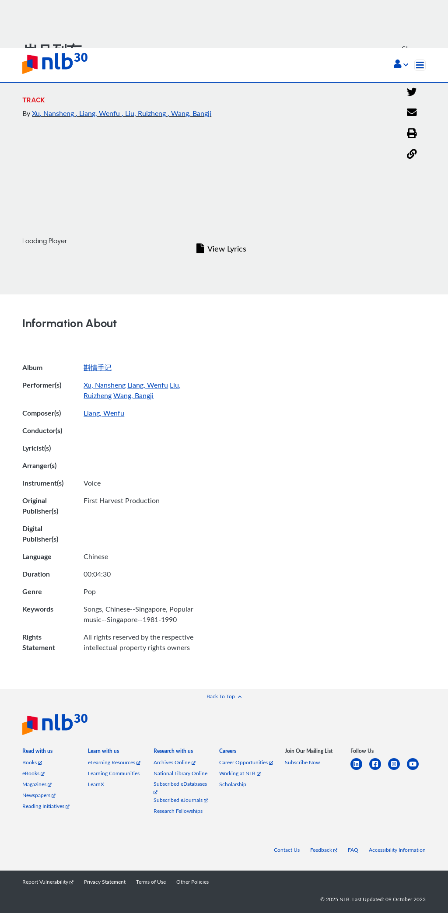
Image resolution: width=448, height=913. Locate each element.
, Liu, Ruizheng (145, 113)
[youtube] (416, 769)
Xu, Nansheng (54, 113)
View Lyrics (221, 248)
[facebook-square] (378, 769)
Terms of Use (151, 881)
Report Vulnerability (48, 881)
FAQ (353, 850)
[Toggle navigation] (420, 65)
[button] (401, 64)
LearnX (96, 784)
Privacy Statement (105, 881)
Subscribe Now (302, 762)
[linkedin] (359, 769)
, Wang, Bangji (189, 113)
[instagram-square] (397, 769)
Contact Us (287, 850)
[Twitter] (412, 92)
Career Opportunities (246, 762)
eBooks (33, 773)
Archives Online (175, 762)
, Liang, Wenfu (99, 113)
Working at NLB (240, 773)
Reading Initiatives (46, 806)
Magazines (37, 784)
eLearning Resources (114, 762)
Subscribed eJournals (181, 800)
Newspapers (39, 795)
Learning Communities (114, 773)
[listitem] (37, 752)
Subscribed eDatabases (180, 787)
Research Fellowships (178, 811)
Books (32, 762)
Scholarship (232, 784)
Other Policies (192, 881)
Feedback (323, 850)
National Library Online (180, 773)
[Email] (412, 113)
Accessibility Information (397, 850)
